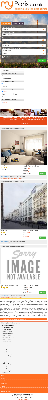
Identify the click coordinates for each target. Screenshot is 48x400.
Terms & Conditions (5, 391)
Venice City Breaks (6, 367)
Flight (21, 23)
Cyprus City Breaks (6, 339)
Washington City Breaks (7, 371)
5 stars (4, 97)
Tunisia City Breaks (6, 365)
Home (2, 375)
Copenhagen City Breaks (7, 337)
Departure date (5, 37)
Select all (5, 76)
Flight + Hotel (6, 23)
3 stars (4, 94)
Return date (5, 43)
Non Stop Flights (7, 57)
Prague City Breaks (6, 357)
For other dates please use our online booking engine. (13, 319)
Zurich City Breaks (6, 373)
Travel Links (4, 383)
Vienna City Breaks (6, 369)
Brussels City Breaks (6, 331)
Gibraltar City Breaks (6, 343)
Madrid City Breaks (6, 353)
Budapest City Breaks (7, 333)
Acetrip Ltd (30, 394)
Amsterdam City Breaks (7, 325)
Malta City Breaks (6, 349)
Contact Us (3, 381)
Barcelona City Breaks (7, 327)
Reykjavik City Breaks (7, 363)
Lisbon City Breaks (6, 347)
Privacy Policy (4, 388)
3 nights (5, 86)
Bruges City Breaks (6, 335)
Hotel (15, 23)
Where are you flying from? (8, 27)
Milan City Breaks (6, 351)
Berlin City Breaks (6, 329)
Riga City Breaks (5, 359)
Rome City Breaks (6, 361)
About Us (3, 378)
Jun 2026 (5, 104)
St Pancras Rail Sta (7, 78)
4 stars (16, 94)
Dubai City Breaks (6, 341)
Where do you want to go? (8, 32)
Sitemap (3, 386)
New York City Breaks (7, 355)
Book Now (42, 173)
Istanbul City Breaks (6, 345)
